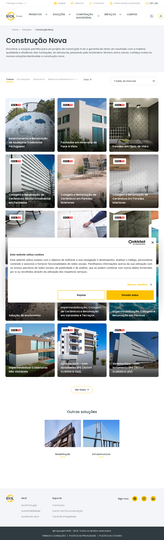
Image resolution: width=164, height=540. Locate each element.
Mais (88, 79)
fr (151, 3)
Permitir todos (130, 294)
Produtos (35, 14)
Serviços (110, 14)
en (156, 3)
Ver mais (80, 389)
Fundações (23, 79)
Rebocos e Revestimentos (63, 79)
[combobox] (134, 81)
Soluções (59, 14)
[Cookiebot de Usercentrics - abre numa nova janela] (130, 242)
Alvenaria (39, 79)
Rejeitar (81, 294)
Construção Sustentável (84, 16)
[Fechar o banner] (152, 242)
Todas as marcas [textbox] (125, 81)
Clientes (132, 14)
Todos (10, 79)
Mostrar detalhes (137, 284)
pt (147, 3)
